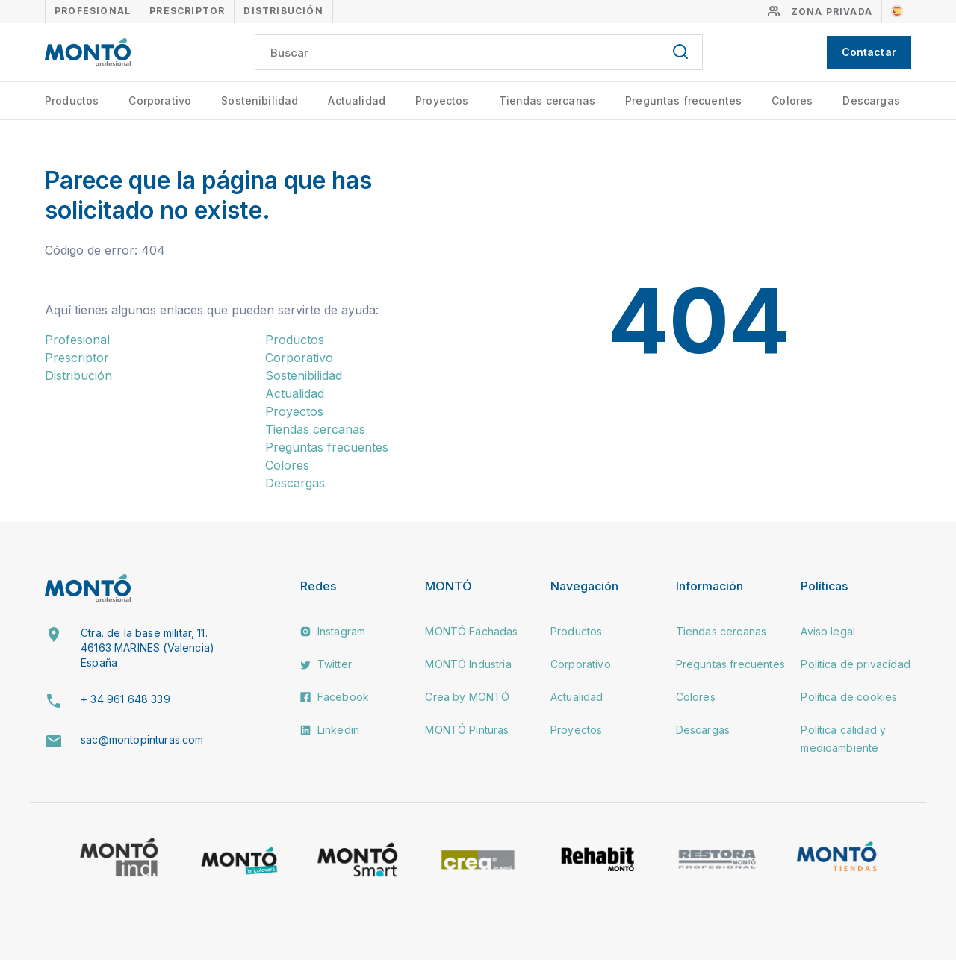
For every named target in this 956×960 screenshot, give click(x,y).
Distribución (283, 10)
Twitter (326, 664)
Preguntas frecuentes (683, 100)
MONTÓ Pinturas (467, 729)
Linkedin (329, 729)
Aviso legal (828, 631)
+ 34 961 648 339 (125, 699)
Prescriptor (187, 10)
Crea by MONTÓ (467, 697)
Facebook (334, 697)
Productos (72, 100)
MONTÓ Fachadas (471, 631)
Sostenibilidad (259, 100)
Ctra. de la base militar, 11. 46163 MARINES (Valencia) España (147, 647)
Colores (792, 100)
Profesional (93, 10)
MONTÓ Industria (468, 664)
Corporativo (159, 100)
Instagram (333, 631)
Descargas (870, 100)
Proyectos (441, 100)
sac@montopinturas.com (142, 739)
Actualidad (356, 100)
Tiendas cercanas (547, 100)
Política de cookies (849, 697)
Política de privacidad (855, 664)
